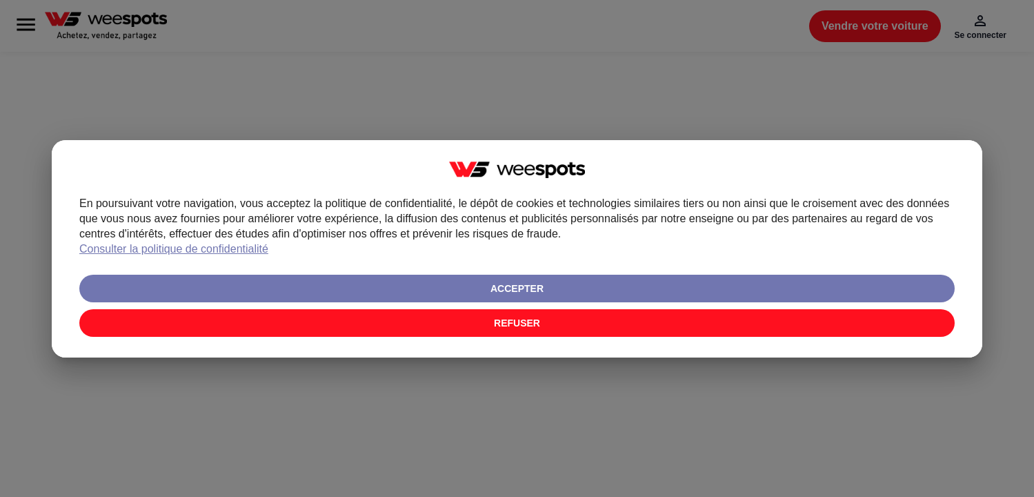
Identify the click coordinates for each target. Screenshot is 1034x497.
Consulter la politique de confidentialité (479, 294)
